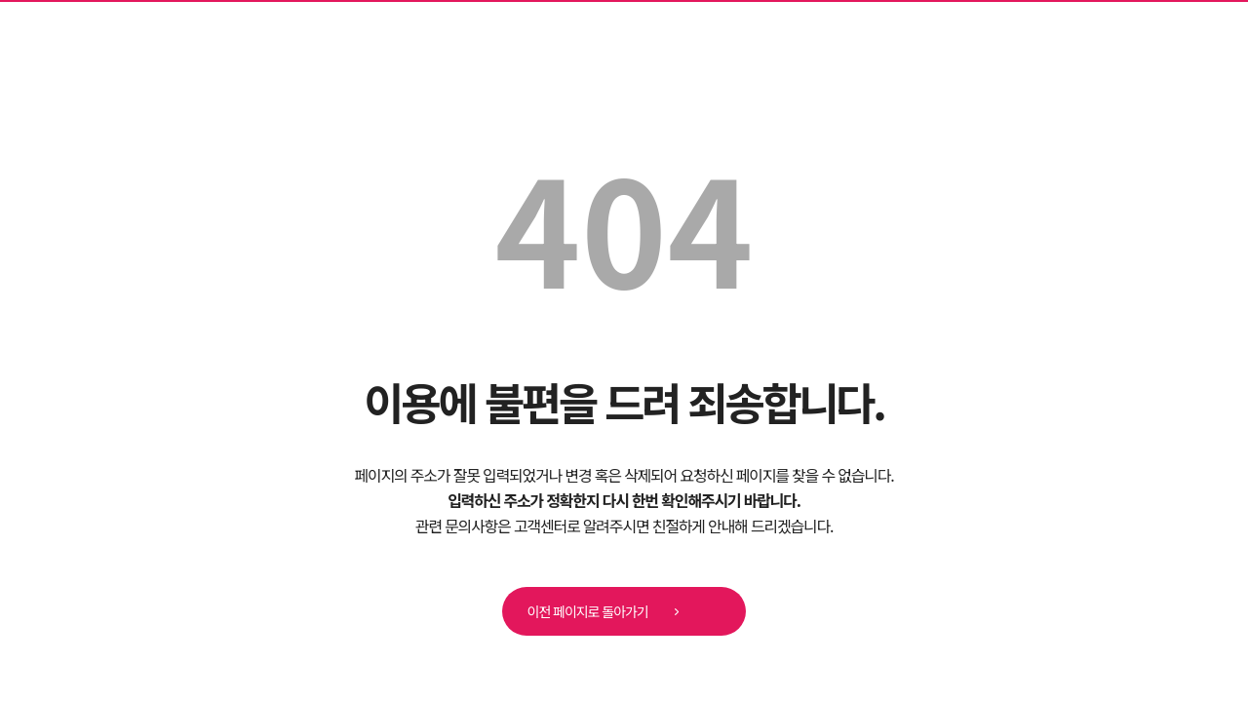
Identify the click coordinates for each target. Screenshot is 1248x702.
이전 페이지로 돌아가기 (609, 612)
